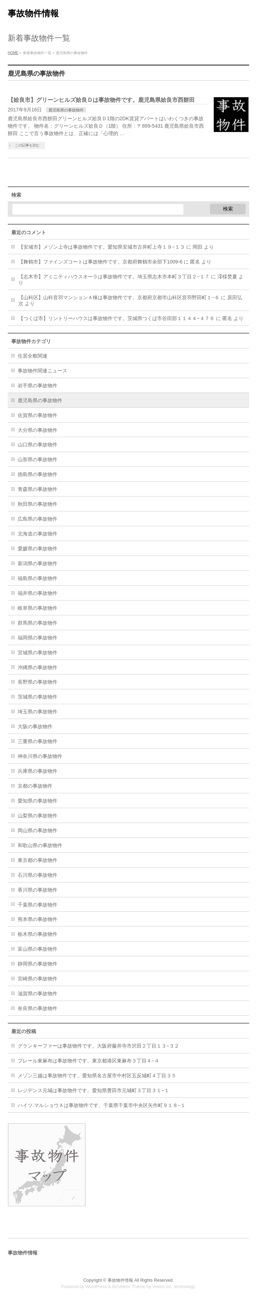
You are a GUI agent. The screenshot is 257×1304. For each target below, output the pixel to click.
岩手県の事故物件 (37, 385)
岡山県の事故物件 (37, 830)
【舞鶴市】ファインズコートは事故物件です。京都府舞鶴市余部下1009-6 (100, 262)
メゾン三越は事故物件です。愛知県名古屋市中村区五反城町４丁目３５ (97, 1075)
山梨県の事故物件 (37, 815)
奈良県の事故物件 (37, 1008)
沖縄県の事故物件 (37, 667)
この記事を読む (27, 145)
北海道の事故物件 (37, 534)
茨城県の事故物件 (37, 697)
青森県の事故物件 (37, 489)
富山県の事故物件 (37, 949)
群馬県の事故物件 (37, 623)
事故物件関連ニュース (42, 370)
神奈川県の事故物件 (40, 756)
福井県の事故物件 (37, 593)
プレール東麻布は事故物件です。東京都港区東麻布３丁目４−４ (88, 1061)
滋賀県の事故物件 (37, 993)
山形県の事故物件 (37, 459)
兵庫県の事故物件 (37, 771)
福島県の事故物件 (37, 578)
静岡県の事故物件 (37, 964)
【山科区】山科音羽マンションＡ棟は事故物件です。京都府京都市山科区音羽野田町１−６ (118, 297)
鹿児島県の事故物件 (66, 110)
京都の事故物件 (35, 786)
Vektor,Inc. (162, 1286)
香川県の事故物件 (37, 890)
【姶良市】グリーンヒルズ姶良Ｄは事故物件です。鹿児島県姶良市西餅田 (101, 100)
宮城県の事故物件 (37, 652)
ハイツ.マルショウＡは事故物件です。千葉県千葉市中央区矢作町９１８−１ (101, 1105)
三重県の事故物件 (37, 741)
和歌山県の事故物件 (40, 845)
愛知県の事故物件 (37, 801)
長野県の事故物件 (37, 682)
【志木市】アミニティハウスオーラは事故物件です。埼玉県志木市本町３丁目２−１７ (114, 276)
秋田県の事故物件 (37, 504)
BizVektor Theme (128, 1286)
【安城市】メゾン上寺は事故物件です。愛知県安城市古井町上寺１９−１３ (101, 247)
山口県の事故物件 (37, 444)
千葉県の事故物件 (37, 905)
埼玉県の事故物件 (37, 711)
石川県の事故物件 (37, 875)
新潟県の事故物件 (37, 563)
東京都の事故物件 (37, 860)
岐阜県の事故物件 (37, 608)
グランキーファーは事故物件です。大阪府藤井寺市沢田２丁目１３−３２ (98, 1046)
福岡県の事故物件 (37, 638)
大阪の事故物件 (35, 726)
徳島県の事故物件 (37, 474)
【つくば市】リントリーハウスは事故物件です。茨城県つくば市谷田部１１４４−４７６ (116, 318)
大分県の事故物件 (37, 430)
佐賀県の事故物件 (37, 415)
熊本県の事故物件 (37, 919)
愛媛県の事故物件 (37, 548)
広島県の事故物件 (37, 519)
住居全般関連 (32, 356)
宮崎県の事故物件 (37, 978)
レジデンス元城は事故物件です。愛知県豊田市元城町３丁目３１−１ (93, 1090)
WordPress (96, 1286)
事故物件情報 (33, 13)
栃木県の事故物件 (37, 934)
